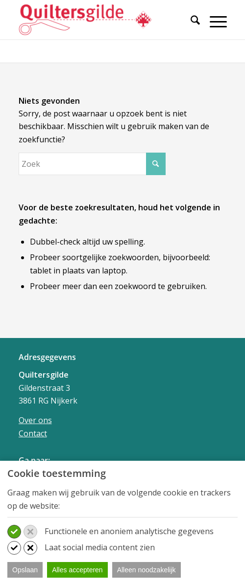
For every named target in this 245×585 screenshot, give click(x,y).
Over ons (35, 420)
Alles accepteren (77, 570)
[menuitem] (190, 26)
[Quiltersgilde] (102, 19)
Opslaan (25, 570)
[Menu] (213, 21)
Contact (33, 433)
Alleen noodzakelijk (146, 570)
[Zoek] (190, 21)
